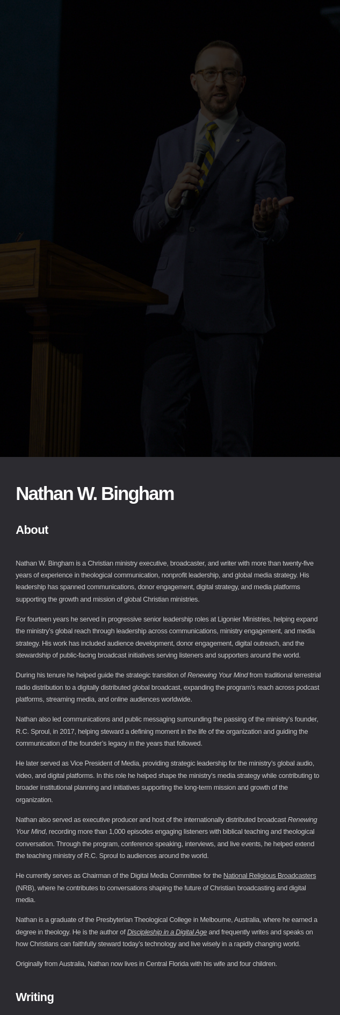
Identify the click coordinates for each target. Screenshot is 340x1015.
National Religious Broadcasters (269, 875)
